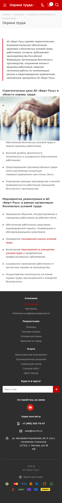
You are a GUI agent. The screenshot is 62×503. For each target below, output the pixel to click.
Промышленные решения (31, 359)
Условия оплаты (31, 331)
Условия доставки (31, 336)
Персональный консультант (31, 354)
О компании (31, 304)
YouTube (30, 407)
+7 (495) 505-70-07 (33, 423)
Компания (31, 298)
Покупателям (31, 321)
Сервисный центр (31, 363)
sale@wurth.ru (33, 430)
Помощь (31, 327)
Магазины (31, 308)
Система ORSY (31, 368)
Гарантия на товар (31, 340)
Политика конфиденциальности (31, 313)
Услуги (31, 348)
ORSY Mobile (31, 373)
